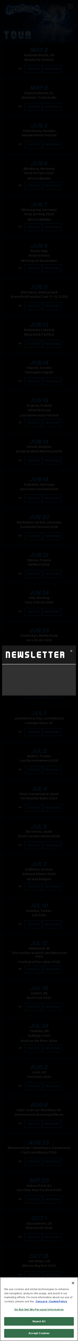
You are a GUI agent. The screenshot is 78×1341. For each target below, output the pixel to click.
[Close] (73, 1283)
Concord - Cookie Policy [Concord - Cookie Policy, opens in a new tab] (51, 1301)
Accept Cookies (39, 1333)
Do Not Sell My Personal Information (39, 1309)
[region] (39, 1309)
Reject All (38, 1321)
